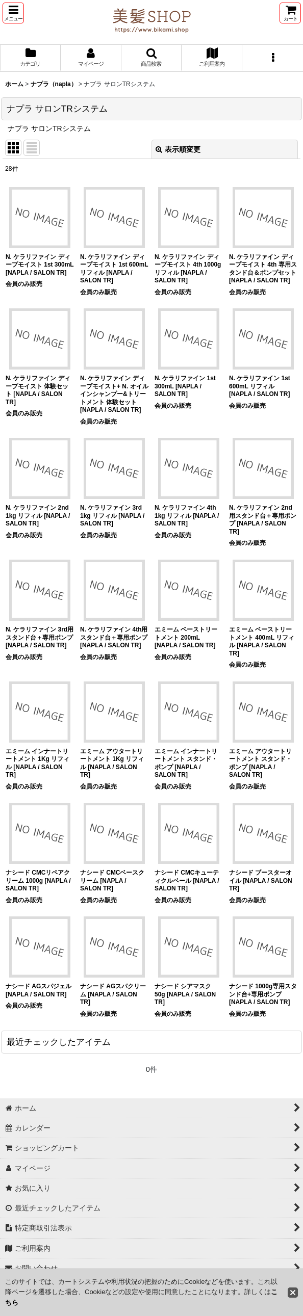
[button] (13, 13)
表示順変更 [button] (178, 149)
